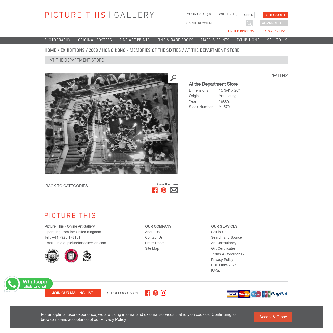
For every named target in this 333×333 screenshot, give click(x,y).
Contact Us (154, 237)
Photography (57, 40)
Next (284, 75)
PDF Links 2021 (224, 265)
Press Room (155, 243)
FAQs (215, 271)
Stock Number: (201, 107)
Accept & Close (273, 317)
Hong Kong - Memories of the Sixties (141, 50)
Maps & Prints (215, 40)
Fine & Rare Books (175, 40)
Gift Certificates (223, 248)
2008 (93, 50)
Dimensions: (199, 90)
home (50, 50)
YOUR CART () (199, 14)
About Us (152, 232)
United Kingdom (257, 31)
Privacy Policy (113, 319)
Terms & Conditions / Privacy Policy (227, 257)
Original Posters (95, 40)
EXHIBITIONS (248, 40)
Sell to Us (277, 40)
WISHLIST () (229, 14)
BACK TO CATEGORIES (67, 186)
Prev (273, 75)
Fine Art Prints (135, 40)
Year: (193, 101)
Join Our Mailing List (72, 293)
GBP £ (248, 15)
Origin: (194, 96)
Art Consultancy (223, 243)
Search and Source (226, 237)
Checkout (276, 15)
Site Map (152, 248)
